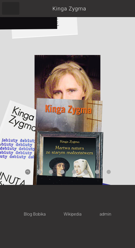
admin (105, 214)
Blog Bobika (35, 214)
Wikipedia (73, 214)
